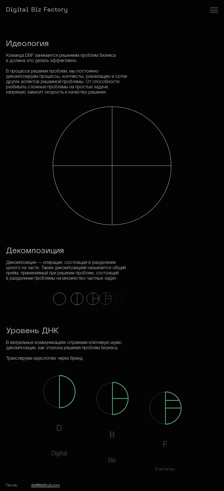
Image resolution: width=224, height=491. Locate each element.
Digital (37, 10)
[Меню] (214, 10)
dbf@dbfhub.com (45, 485)
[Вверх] (212, 481)
